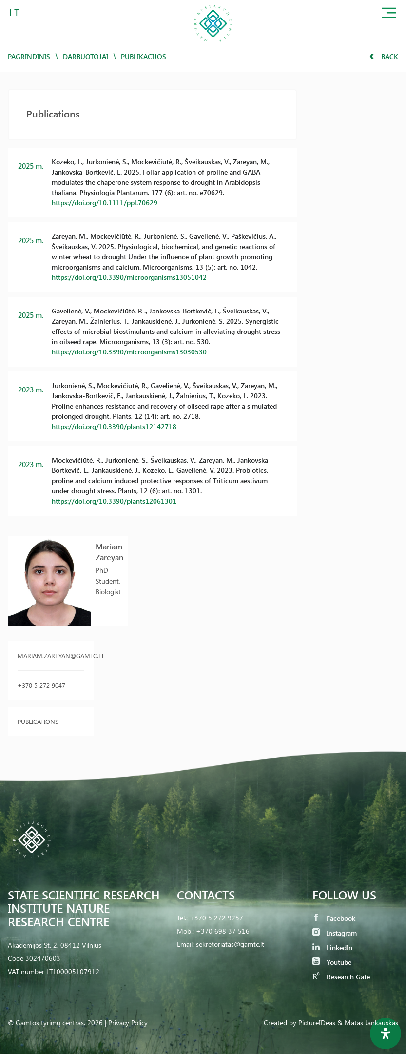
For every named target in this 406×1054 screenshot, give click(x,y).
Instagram (334, 932)
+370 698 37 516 (223, 931)
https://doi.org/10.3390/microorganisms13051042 (129, 277)
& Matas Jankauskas (367, 1022)
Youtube (331, 962)
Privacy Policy (128, 1022)
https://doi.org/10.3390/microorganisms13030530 (129, 351)
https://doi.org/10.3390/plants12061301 (114, 501)
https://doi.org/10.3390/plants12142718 (114, 426)
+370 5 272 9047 (41, 685)
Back (383, 56)
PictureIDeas (316, 1022)
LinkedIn (332, 947)
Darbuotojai (85, 56)
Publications (38, 721)
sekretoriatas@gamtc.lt (230, 944)
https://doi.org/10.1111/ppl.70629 (104, 202)
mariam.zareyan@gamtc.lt (51, 655)
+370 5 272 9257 (216, 917)
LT (14, 12)
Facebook (333, 918)
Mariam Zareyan (109, 551)
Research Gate (341, 976)
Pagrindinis (29, 56)
